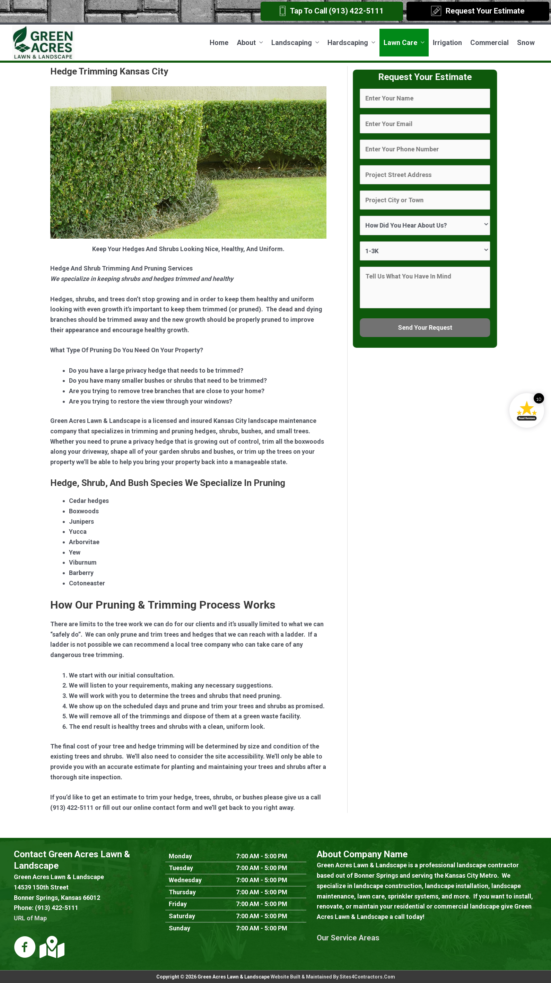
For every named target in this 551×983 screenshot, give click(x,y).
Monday (180, 856)
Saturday (182, 916)
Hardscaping (347, 42)
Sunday (179, 928)
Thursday (182, 892)
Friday (178, 903)
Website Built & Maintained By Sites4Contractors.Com (333, 977)
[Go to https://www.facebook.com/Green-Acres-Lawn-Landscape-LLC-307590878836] (25, 948)
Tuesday (181, 867)
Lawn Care (400, 42)
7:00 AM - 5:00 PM (261, 856)
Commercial (489, 42)
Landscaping (291, 42)
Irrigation (447, 42)
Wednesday (185, 880)
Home (219, 42)
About (246, 42)
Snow (526, 42)
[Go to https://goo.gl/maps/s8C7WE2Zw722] (51, 947)
